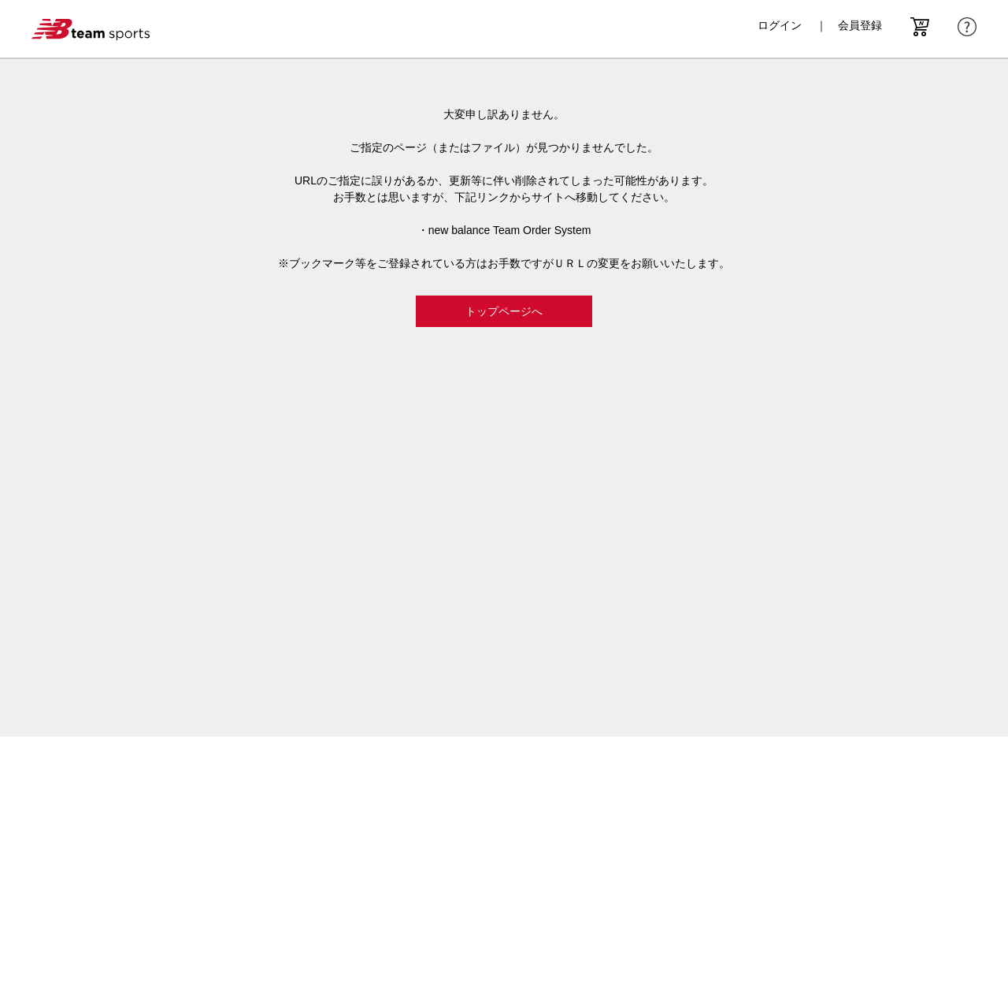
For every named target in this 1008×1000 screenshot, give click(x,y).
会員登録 (860, 25)
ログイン (780, 25)
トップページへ (504, 311)
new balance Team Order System (509, 230)
